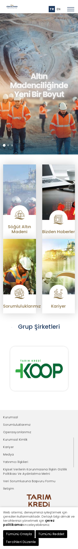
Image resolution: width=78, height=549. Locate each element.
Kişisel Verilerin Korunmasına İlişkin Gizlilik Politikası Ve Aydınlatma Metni (35, 471)
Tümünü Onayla (19, 534)
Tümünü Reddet (51, 534)
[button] (4, 145)
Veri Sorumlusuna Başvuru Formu (29, 481)
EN (58, 9)
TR (52, 9)
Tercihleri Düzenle (21, 541)
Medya (8, 454)
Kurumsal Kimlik (15, 440)
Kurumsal (10, 417)
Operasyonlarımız (17, 432)
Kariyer (8, 447)
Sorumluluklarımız (17, 425)
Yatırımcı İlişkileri (15, 462)
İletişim (8, 489)
